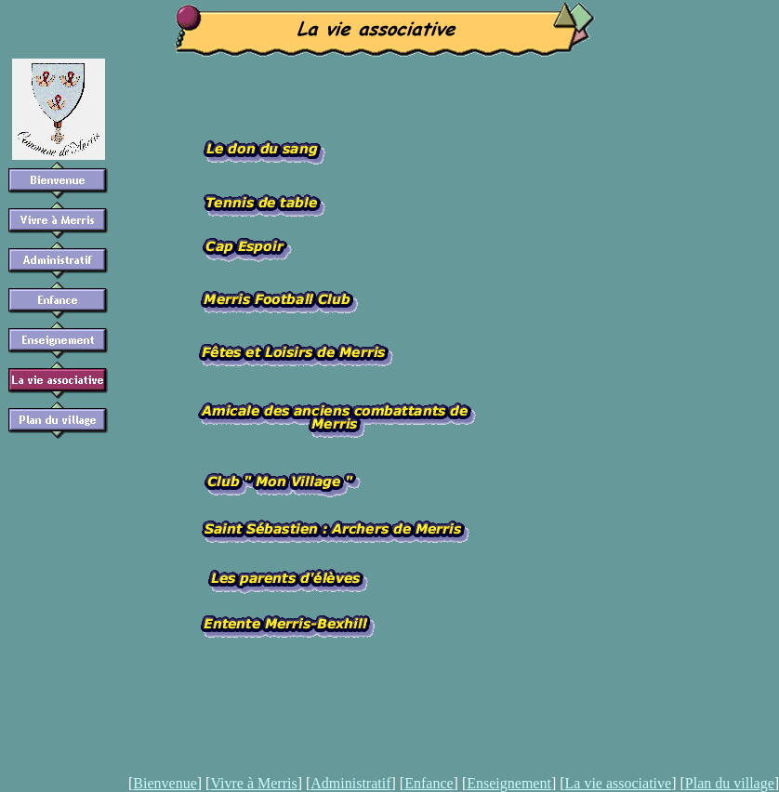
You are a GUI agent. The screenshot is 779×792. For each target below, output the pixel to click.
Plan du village (729, 783)
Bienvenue (164, 783)
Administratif (350, 783)
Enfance (428, 783)
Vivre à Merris (253, 783)
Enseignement (509, 783)
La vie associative (618, 783)
